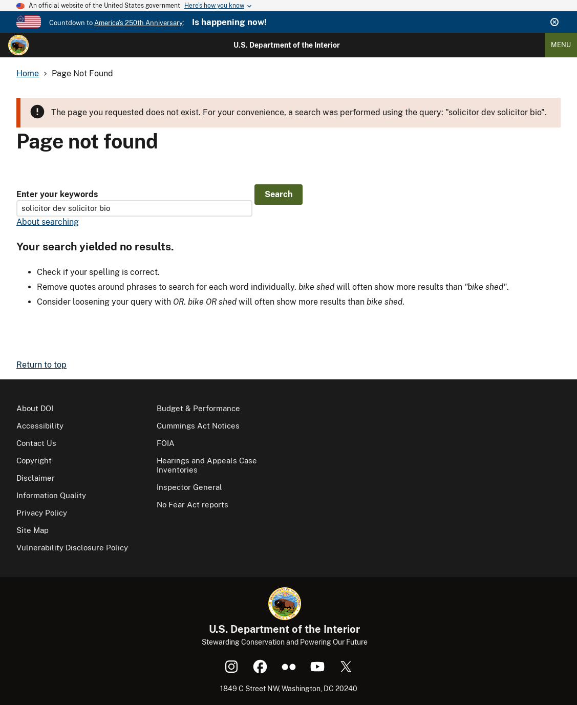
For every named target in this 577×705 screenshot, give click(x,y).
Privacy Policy (41, 512)
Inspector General (189, 487)
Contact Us (36, 443)
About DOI (34, 408)
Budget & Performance (198, 408)
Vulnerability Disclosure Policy (72, 547)
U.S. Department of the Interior (286, 45)
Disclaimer (35, 478)
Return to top (41, 365)
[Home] (18, 45)
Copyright (34, 460)
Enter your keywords (57, 194)
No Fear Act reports (192, 504)
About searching (47, 222)
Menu (561, 45)
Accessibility (39, 425)
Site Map (32, 530)
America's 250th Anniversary (138, 23)
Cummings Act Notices (198, 425)
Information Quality (51, 495)
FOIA (166, 443)
